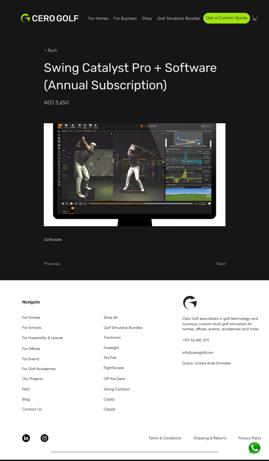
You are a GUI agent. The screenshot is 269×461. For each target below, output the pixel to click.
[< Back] (61, 50)
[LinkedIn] (26, 438)
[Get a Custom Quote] (226, 18)
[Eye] (254, 448)
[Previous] (61, 263)
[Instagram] (44, 438)
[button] (125, 19)
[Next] (212, 263)
